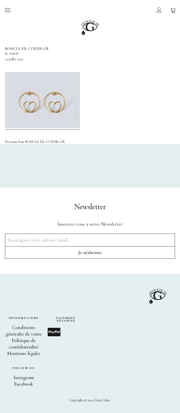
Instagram (23, 378)
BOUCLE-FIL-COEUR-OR (35, 142)
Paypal (53, 332)
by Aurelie (12, 53)
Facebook (23, 384)
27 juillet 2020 (14, 59)
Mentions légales (23, 353)
